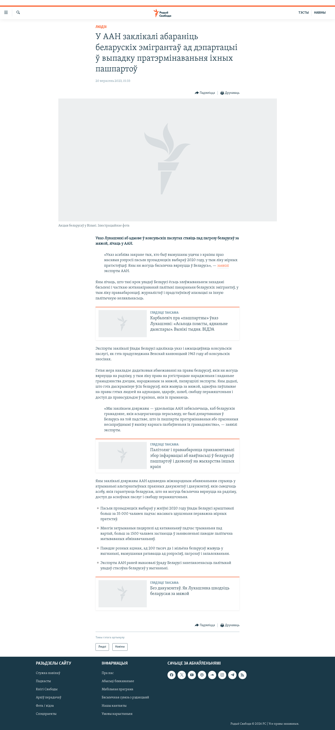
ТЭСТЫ (303, 13)
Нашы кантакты (114, 705)
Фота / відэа (45, 705)
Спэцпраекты (46, 713)
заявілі (223, 266)
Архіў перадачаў (48, 697)
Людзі (101, 27)
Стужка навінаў (48, 673)
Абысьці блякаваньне (118, 681)
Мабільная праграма (117, 689)
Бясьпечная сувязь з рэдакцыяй (125, 697)
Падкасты (43, 681)
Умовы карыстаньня (117, 713)
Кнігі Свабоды (46, 689)
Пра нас (108, 673)
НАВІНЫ (320, 13)
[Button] (205, 93)
